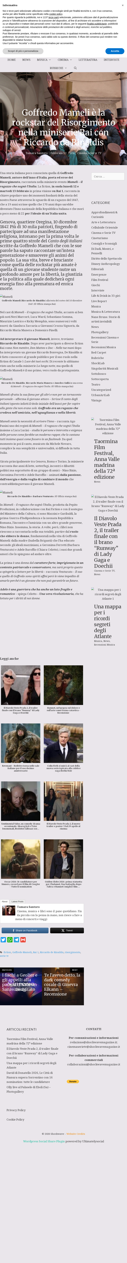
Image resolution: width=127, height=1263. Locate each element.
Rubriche (60, 68)
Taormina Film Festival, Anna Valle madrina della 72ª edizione (107, 459)
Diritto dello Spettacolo (106, 258)
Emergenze (98, 274)
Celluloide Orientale (104, 227)
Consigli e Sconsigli (104, 243)
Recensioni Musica (103, 347)
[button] (122, 1210)
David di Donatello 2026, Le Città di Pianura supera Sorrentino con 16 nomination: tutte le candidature (30, 1077)
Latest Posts (18, 901)
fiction (7, 952)
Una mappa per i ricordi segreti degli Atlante (107, 658)
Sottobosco (98, 374)
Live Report (99, 301)
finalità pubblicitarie (97, 1229)
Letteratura (88, 60)
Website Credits (75, 1133)
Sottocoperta (100, 379)
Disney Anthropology (105, 264)
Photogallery (100, 332)
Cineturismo (99, 238)
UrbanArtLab (100, 395)
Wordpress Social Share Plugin (44, 1141)
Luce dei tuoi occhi (36, 361)
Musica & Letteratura (105, 312)
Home (12, 60)
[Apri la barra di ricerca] (75, 68)
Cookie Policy (15, 1119)
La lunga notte (46, 366)
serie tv (4, 955)
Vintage (96, 400)
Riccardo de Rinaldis (52, 952)
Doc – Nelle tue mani (61, 348)
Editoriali (97, 269)
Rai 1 (36, 952)
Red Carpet (98, 352)
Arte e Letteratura (103, 222)
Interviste (111, 60)
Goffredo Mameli (22, 952)
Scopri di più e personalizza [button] (23, 1256)
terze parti (54, 1223)
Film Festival (99, 280)
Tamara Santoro (28, 907)
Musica (45, 60)
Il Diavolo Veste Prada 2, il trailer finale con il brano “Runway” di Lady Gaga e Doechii (107, 542)
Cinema (67, 60)
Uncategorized (101, 390)
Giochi (95, 285)
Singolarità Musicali (104, 368)
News (26, 60)
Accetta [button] (115, 1256)
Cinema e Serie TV (89, 153)
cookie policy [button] (55, 1219)
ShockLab (98, 363)
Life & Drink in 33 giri (105, 296)
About (4, 901)
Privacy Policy (16, 1110)
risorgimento (72, 952)
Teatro (95, 384)
